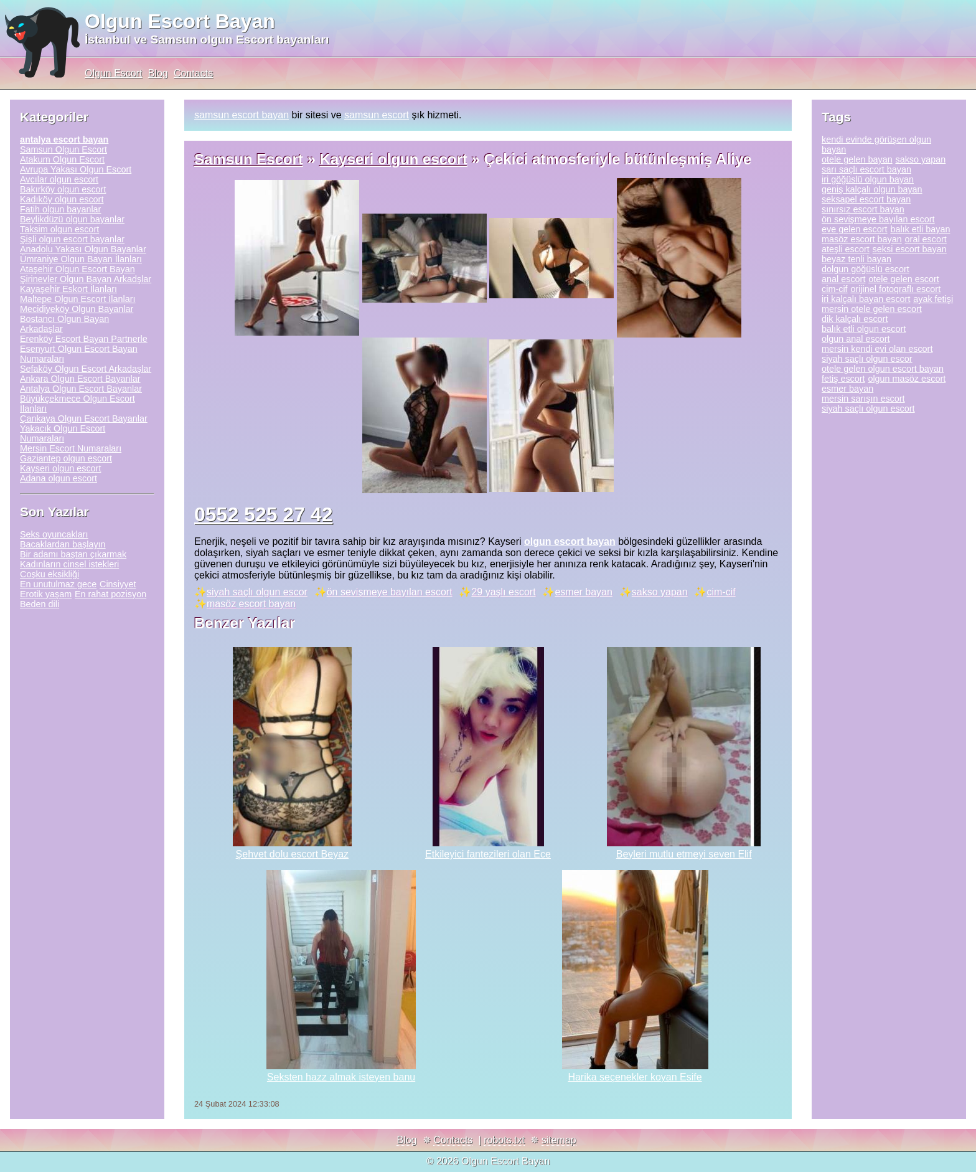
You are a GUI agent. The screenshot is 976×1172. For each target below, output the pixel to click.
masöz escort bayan (251, 603)
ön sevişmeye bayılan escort (390, 592)
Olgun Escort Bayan (180, 21)
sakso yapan (660, 592)
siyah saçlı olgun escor (257, 592)
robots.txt (504, 1140)
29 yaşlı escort (503, 592)
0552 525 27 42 (263, 514)
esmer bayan (583, 592)
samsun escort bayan (241, 115)
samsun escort (376, 115)
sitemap (559, 1140)
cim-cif (720, 592)
